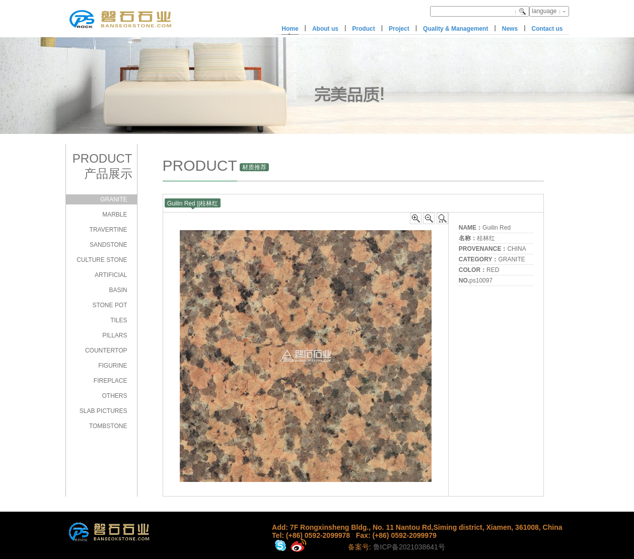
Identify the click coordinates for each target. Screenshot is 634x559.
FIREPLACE (110, 380)
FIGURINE (112, 365)
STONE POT (109, 305)
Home (289, 28)
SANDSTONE (108, 244)
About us (325, 28)
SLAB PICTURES (103, 410)
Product (363, 28)
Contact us (546, 28)
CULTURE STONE (102, 259)
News (510, 28)
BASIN (118, 290)
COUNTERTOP (106, 350)
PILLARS (114, 335)
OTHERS (114, 395)
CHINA (516, 248)
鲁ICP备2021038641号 (409, 547)
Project (399, 28)
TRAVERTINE (108, 229)
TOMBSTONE (108, 426)
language (544, 11)
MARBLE (114, 214)
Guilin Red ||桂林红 (193, 203)
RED (492, 269)
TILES (118, 320)
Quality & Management (455, 28)
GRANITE (113, 199)
